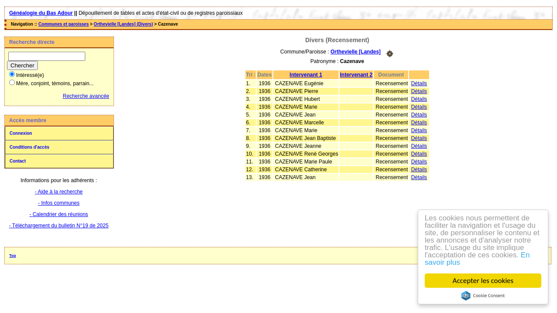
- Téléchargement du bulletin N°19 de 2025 (59, 226)
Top (12, 255)
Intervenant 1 (306, 75)
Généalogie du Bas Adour (41, 13)
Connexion (21, 133)
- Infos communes (58, 203)
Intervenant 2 (356, 75)
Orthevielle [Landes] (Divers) (123, 24)
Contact (18, 161)
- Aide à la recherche (59, 192)
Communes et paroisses (63, 24)
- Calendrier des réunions (59, 214)
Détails (419, 83)
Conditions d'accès (29, 147)
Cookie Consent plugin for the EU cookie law (483, 295)
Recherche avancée (86, 96)
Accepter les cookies (483, 280)
